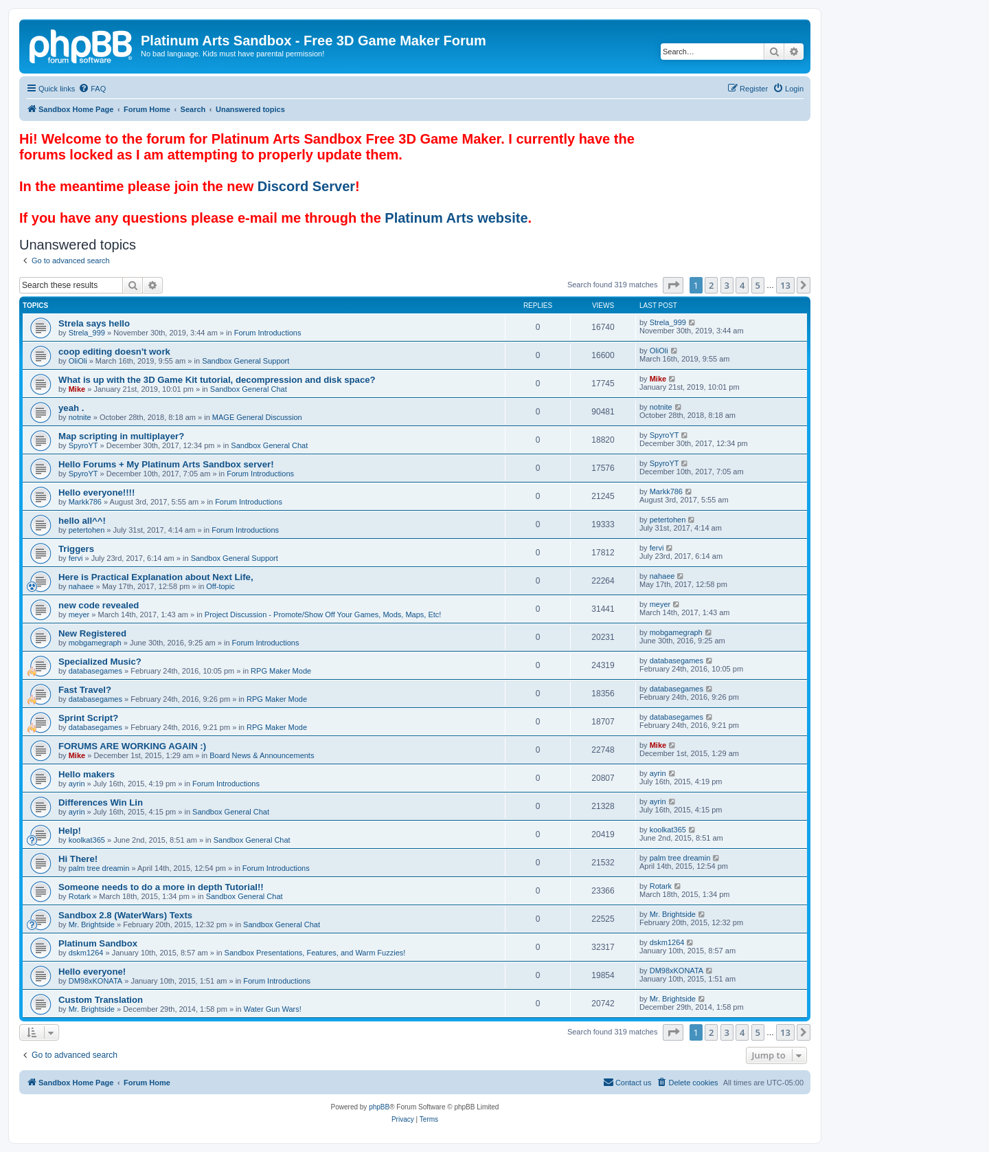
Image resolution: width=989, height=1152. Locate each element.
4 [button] (742, 285)
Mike (77, 389)
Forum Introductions (268, 333)
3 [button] (727, 285)
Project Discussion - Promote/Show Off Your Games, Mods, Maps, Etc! (323, 614)
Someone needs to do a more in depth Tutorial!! (161, 887)
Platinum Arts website (456, 217)
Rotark (80, 896)
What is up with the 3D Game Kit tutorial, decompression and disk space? (217, 380)
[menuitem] (92, 88)
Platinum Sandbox (97, 943)
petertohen (87, 530)
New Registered (92, 633)
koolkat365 (87, 840)
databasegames (95, 671)
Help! (69, 831)
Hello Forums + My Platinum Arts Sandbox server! (166, 464)
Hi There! (78, 859)
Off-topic (220, 586)
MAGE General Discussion (257, 417)
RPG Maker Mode (281, 671)
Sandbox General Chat (248, 389)
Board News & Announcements (261, 755)
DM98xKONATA (95, 981)
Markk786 (85, 502)
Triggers (76, 549)
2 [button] (711, 285)
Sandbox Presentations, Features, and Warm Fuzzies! (315, 953)
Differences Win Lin (100, 802)
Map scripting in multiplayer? (121, 436)
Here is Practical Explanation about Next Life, (155, 577)
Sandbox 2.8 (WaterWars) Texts (125, 915)
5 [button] (757, 285)
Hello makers (86, 774)
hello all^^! (82, 521)
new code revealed (98, 605)
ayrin (77, 783)
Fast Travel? (84, 690)
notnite (80, 417)
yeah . (71, 408)
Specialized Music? (99, 661)
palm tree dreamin (99, 868)
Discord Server (306, 186)
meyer (79, 614)
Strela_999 (87, 333)
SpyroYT (83, 445)
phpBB (379, 1107)
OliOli (78, 361)
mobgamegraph (95, 643)
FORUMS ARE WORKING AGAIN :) (132, 746)
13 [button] (785, 285)
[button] (673, 285)
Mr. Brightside (92, 924)
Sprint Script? (88, 718)
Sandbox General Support (245, 361)
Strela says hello (94, 323)
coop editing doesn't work (114, 351)
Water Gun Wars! (273, 1009)
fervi (76, 558)
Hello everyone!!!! (96, 492)
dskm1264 (86, 953)
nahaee (81, 586)
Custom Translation (100, 1000)
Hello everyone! (92, 971)
